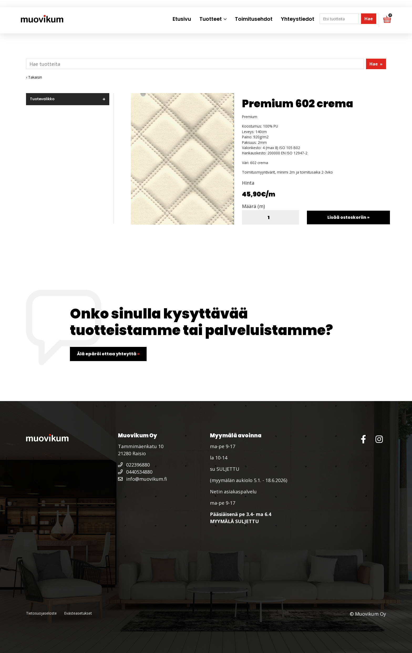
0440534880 (135, 472)
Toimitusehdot (253, 19)
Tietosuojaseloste (41, 613)
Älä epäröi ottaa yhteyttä (108, 354)
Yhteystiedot (297, 19)
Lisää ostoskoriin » (348, 217)
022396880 (134, 465)
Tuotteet (210, 19)
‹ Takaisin (34, 77)
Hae (368, 19)
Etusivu (182, 19)
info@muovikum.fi (142, 479)
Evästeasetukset (78, 613)
